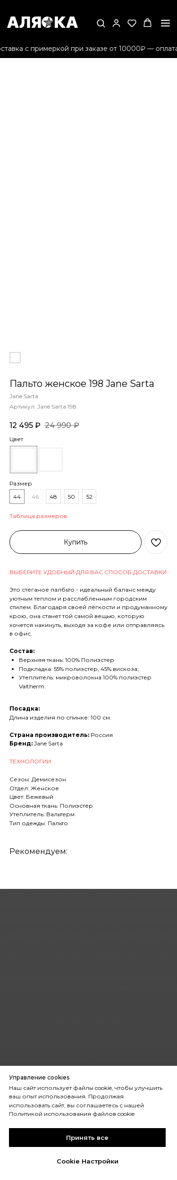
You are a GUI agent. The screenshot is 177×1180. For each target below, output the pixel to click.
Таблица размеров (38, 515)
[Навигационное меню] (165, 23)
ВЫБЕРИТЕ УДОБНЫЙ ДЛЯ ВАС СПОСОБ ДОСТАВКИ (88, 572)
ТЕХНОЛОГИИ (30, 761)
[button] (100, 22)
